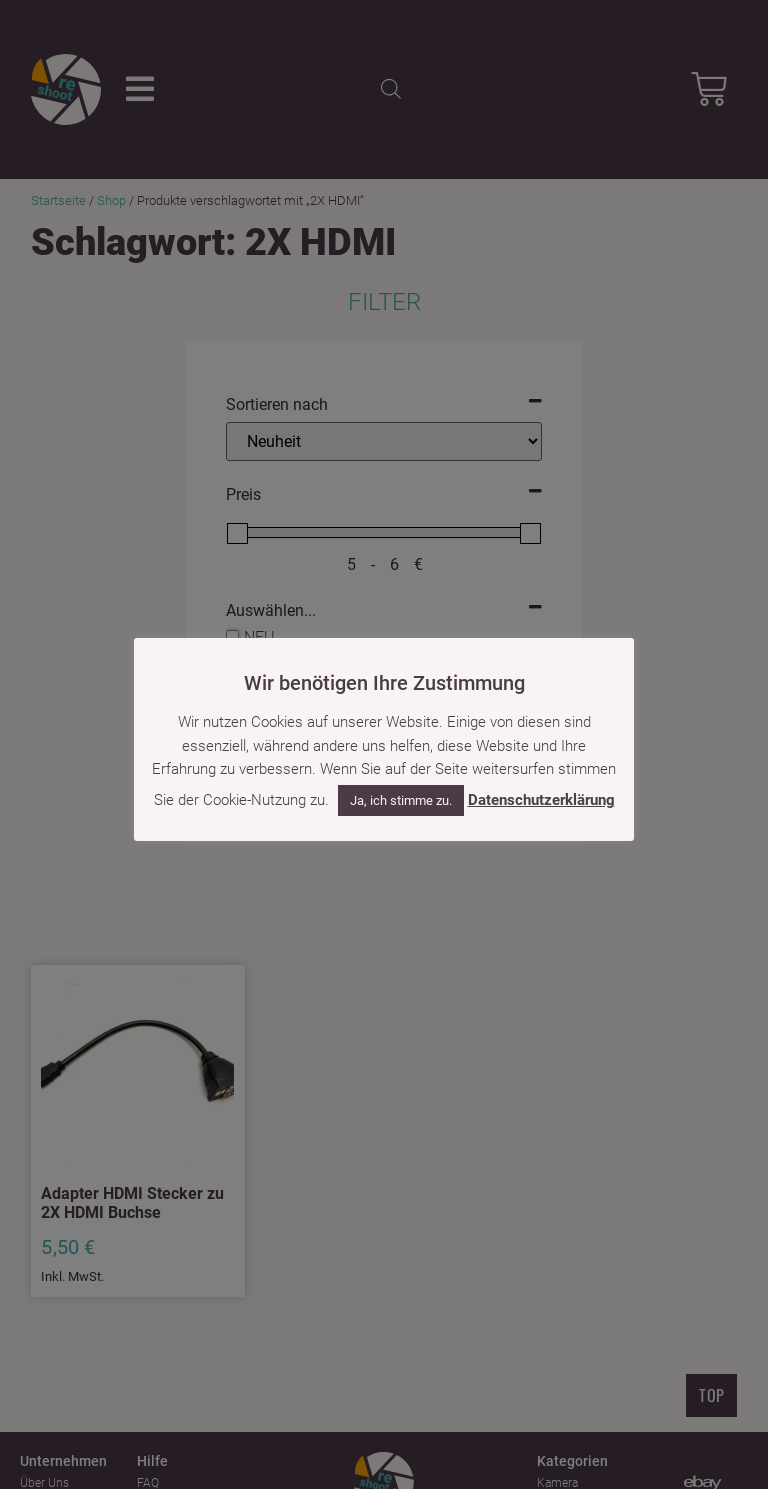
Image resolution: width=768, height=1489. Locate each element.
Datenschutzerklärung (541, 800)
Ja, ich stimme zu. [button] (401, 800)
